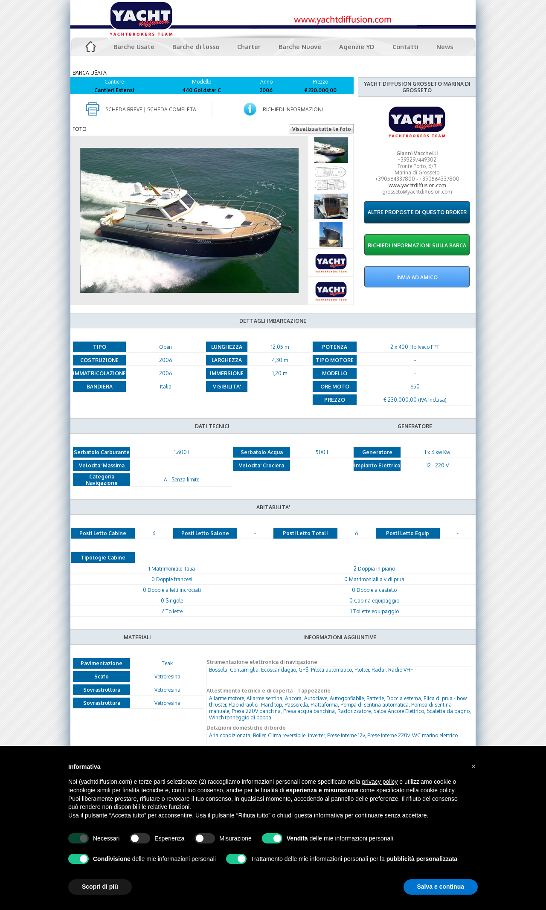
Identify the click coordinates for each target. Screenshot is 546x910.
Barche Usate (133, 46)
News (444, 46)
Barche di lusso (195, 46)
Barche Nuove (300, 46)
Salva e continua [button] (440, 886)
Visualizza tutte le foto (321, 129)
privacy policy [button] (380, 781)
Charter (249, 46)
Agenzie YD (357, 46)
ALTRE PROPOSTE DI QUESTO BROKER (417, 212)
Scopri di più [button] (100, 886)
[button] (473, 766)
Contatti (405, 46)
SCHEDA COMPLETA (171, 109)
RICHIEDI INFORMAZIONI (293, 109)
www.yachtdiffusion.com (417, 185)
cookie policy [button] (437, 790)
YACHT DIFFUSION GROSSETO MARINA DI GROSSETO (417, 87)
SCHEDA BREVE (123, 109)
